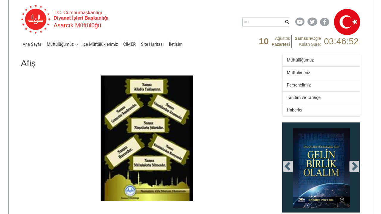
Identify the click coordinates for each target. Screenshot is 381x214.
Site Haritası (152, 44)
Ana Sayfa (32, 44)
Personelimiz (299, 85)
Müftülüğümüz (60, 44)
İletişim (176, 44)
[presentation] (288, 166)
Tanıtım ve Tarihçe (304, 97)
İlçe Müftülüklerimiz (100, 44)
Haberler (295, 110)
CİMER (129, 44)
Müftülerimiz (298, 72)
